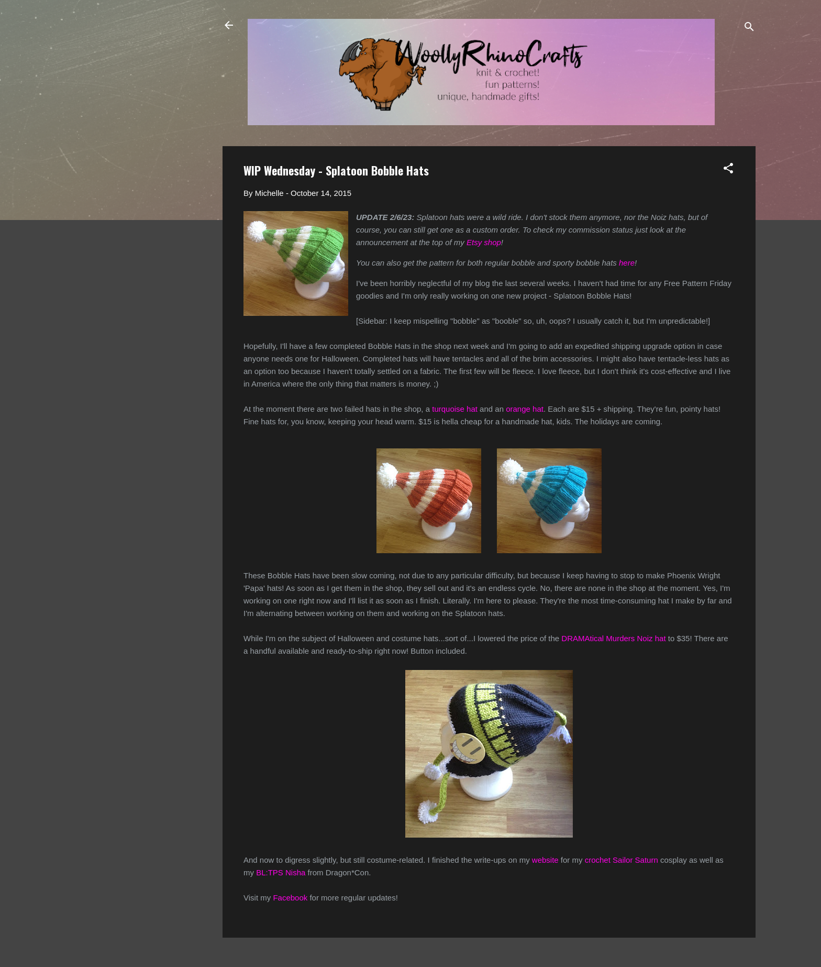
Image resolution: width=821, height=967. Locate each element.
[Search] (749, 29)
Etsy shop (484, 242)
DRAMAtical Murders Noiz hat (613, 638)
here (627, 262)
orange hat (524, 408)
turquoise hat (455, 408)
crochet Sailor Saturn (621, 859)
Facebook (290, 897)
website (545, 859)
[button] (728, 170)
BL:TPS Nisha (280, 872)
